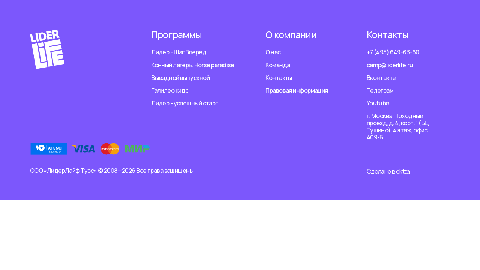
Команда (278, 65)
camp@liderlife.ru (390, 65)
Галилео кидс (169, 90)
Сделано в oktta (388, 171)
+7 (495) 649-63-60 (393, 52)
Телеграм (380, 90)
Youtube (378, 103)
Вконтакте (381, 78)
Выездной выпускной (180, 78)
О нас (273, 52)
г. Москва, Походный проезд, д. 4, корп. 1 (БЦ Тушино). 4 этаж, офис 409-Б (398, 126)
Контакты (279, 78)
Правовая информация (297, 90)
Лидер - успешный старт (185, 103)
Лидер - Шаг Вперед (178, 52)
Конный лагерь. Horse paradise (192, 65)
